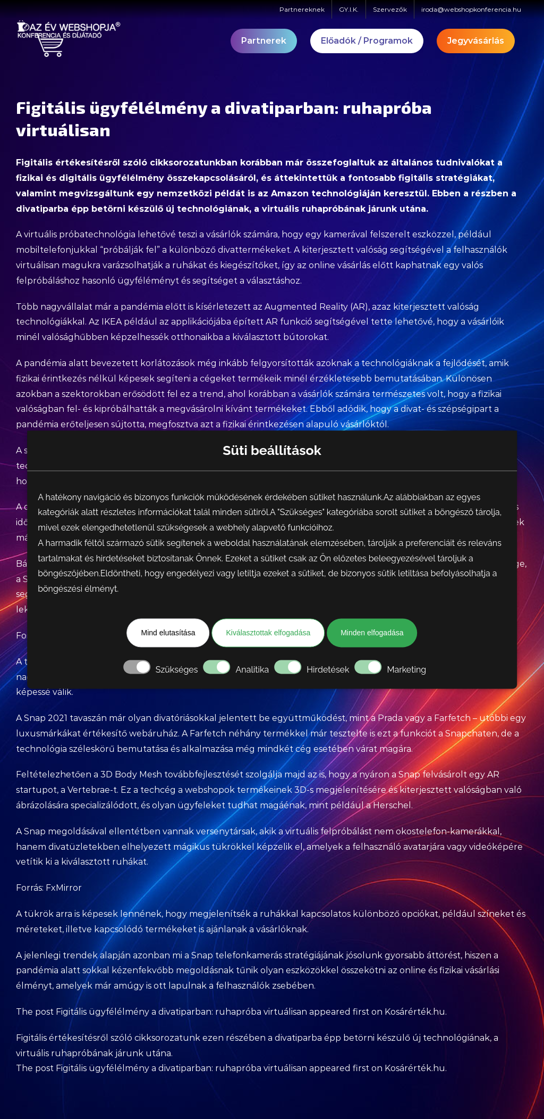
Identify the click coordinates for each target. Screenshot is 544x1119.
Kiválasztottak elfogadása (268, 632)
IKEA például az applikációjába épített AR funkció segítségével (235, 322)
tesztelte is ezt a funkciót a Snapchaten (413, 733)
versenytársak (226, 831)
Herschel (392, 805)
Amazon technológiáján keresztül (349, 193)
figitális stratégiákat (445, 178)
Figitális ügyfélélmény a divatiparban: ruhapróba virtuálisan (181, 1012)
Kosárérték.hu (415, 1012)
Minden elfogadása (372, 632)
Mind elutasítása (168, 632)
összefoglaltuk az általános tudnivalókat (400, 163)
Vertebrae (88, 790)
